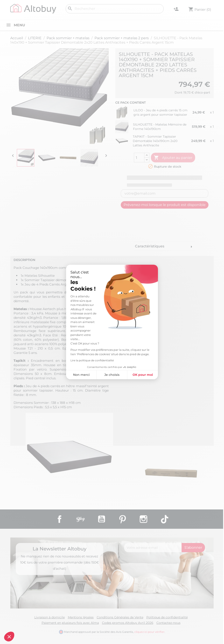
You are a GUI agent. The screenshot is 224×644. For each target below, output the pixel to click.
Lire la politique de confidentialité (92, 360)
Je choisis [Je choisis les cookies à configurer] (111, 375)
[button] (9, 636)
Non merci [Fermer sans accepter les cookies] (81, 375)
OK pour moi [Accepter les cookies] (143, 375)
